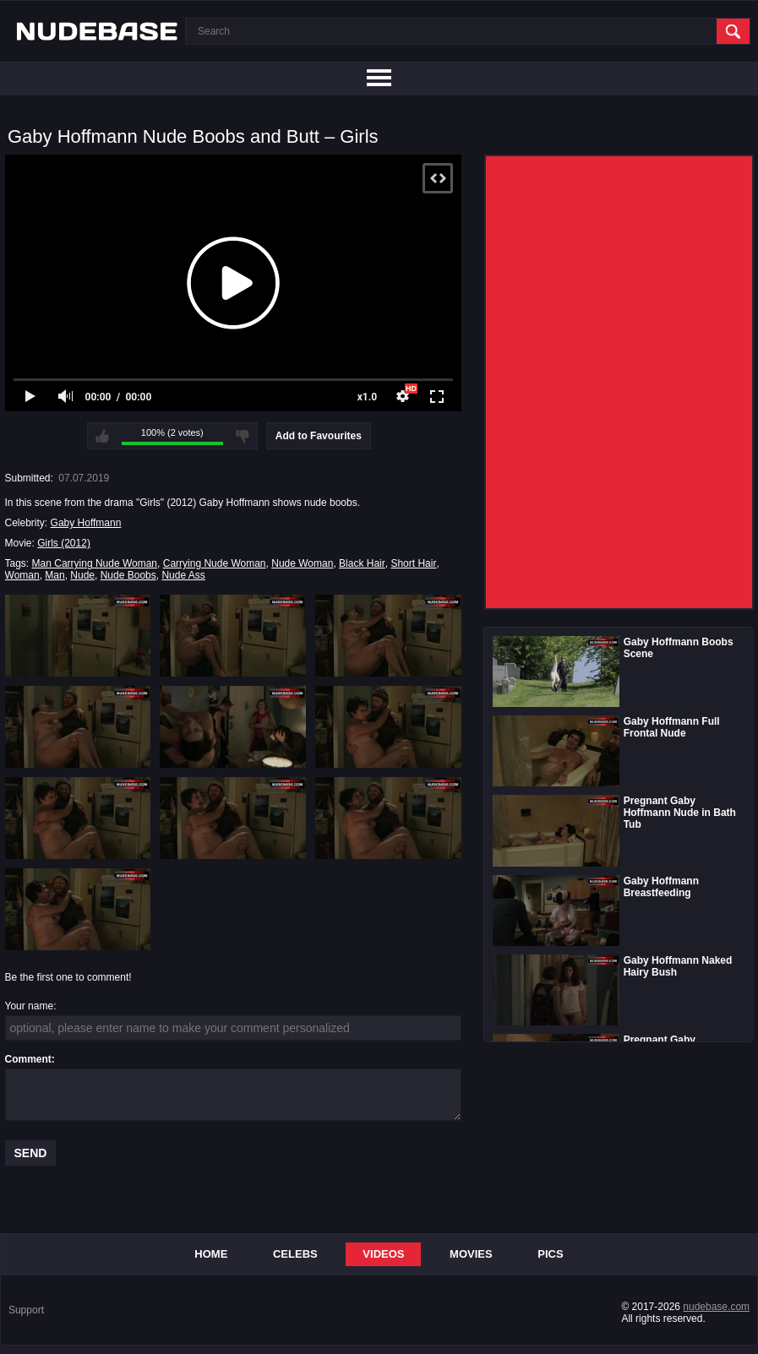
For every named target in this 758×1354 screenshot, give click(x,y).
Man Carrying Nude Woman (95, 563)
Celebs (295, 1254)
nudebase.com (716, 1307)
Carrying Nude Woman (214, 563)
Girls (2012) (63, 543)
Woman (22, 575)
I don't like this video (242, 436)
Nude (82, 575)
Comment (28, 1059)
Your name (29, 1006)
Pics (550, 1254)
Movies (471, 1254)
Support (26, 1310)
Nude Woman (302, 563)
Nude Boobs (128, 575)
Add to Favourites (318, 436)
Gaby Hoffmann (86, 523)
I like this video (102, 436)
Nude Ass (182, 575)
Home (210, 1254)
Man (54, 575)
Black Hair (362, 563)
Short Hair (413, 563)
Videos (383, 1254)
